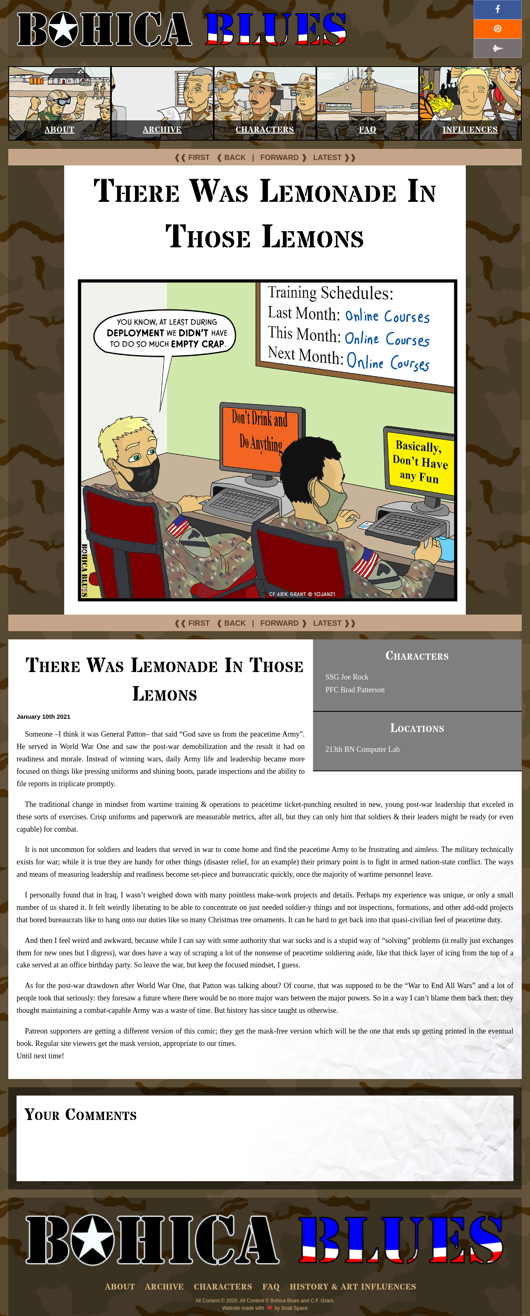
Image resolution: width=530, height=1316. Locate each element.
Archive (162, 130)
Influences (470, 130)
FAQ (367, 130)
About (60, 130)
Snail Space (294, 1308)
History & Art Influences (353, 1287)
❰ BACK (231, 157)
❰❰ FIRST (192, 157)
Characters (265, 130)
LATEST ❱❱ (335, 157)
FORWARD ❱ (283, 157)
